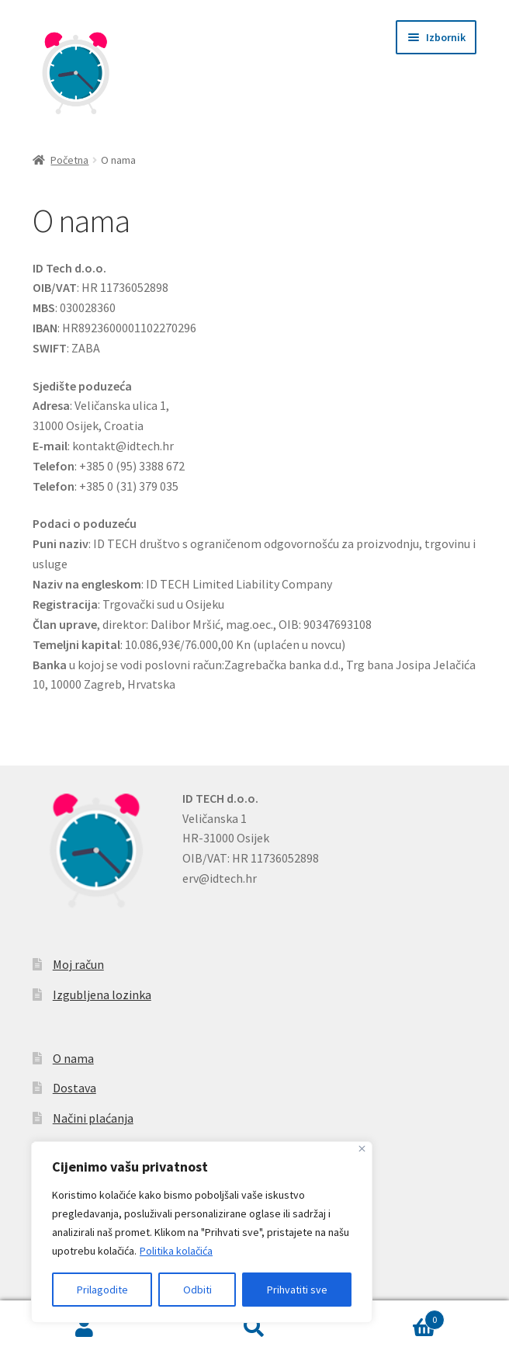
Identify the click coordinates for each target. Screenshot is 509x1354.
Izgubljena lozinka (102, 994)
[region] (201, 1232)
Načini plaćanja (93, 1118)
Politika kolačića (176, 1251)
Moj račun (78, 964)
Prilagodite (102, 1290)
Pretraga (255, 1327)
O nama (73, 1058)
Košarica (391, 1316)
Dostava (74, 1087)
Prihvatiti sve (297, 1290)
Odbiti (197, 1290)
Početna (69, 160)
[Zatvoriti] (361, 1148)
